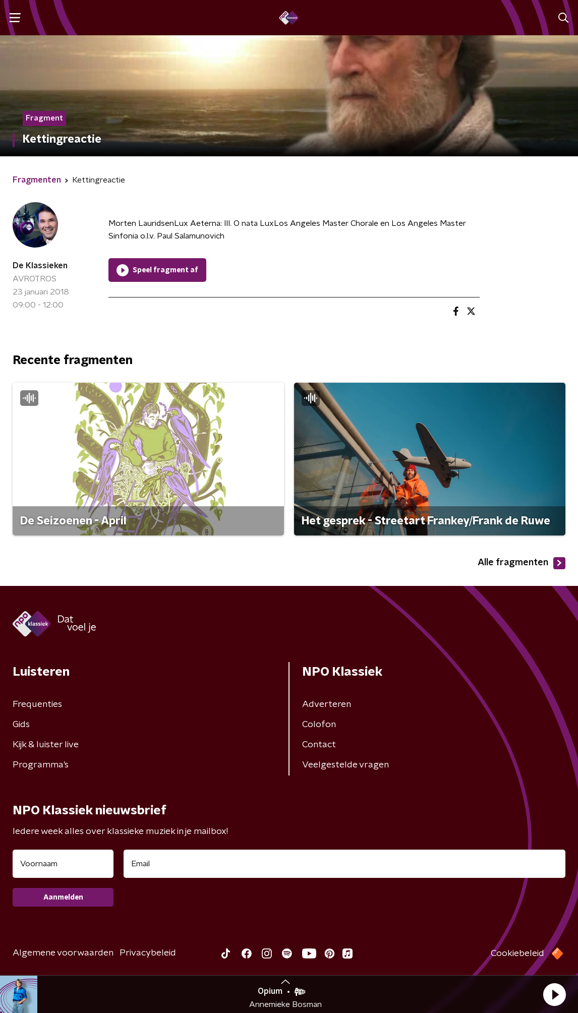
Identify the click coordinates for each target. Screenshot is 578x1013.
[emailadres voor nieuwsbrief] (344, 864)
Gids (21, 724)
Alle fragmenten (521, 563)
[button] (554, 994)
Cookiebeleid (517, 953)
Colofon (319, 724)
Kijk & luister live (46, 744)
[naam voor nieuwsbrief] (63, 864)
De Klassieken (40, 266)
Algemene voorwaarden (63, 953)
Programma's (41, 764)
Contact (319, 744)
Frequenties (37, 704)
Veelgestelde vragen (345, 764)
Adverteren (326, 704)
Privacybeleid (148, 953)
